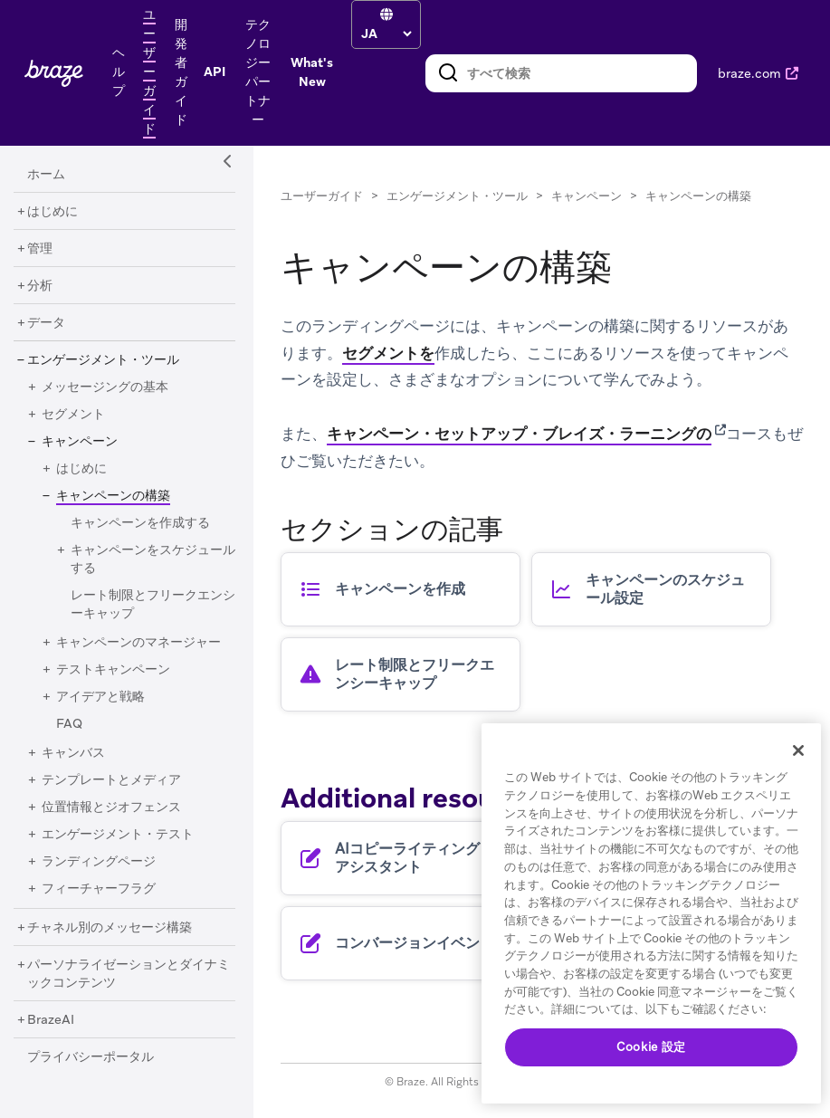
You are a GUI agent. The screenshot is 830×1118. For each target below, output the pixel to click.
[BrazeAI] (50, 1020)
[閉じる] (798, 750)
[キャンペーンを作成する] (140, 523)
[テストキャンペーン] (113, 670)
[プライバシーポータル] (90, 1057)
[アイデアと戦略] (100, 697)
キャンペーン (587, 196)
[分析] (39, 286)
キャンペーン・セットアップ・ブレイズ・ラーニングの (519, 434)
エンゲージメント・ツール (457, 196)
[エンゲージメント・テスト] (118, 835)
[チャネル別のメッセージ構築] (109, 928)
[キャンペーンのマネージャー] (138, 643)
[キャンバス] (73, 753)
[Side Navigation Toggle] (228, 162)
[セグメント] (73, 415)
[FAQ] (69, 724)
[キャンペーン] (80, 442)
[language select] (386, 33)
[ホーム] (46, 175)
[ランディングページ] (99, 862)
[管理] (39, 249)
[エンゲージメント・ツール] (103, 360)
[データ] (46, 323)
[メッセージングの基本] (105, 387)
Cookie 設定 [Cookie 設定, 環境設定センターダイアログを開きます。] (651, 1047)
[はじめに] (52, 212)
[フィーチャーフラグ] (99, 889)
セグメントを (388, 353)
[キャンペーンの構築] (106, 495)
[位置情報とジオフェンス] (111, 807)
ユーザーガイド (322, 196)
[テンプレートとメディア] (111, 780)
